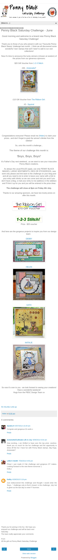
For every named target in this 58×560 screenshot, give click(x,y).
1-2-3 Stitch (38, 63)
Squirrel (31, 104)
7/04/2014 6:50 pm (26, 461)
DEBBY (29, 239)
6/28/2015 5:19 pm (19, 479)
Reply (9, 432)
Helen (41, 136)
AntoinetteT (31, 68)
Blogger (33, 558)
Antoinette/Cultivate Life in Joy (19, 440)
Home (29, 549)
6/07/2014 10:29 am (22, 426)
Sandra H (10, 426)
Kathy (9, 479)
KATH (29, 305)
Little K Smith (12, 461)
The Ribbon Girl (38, 100)
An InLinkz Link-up (9, 407)
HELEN (29, 267)
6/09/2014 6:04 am (40, 440)
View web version (29, 553)
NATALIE (29, 343)
